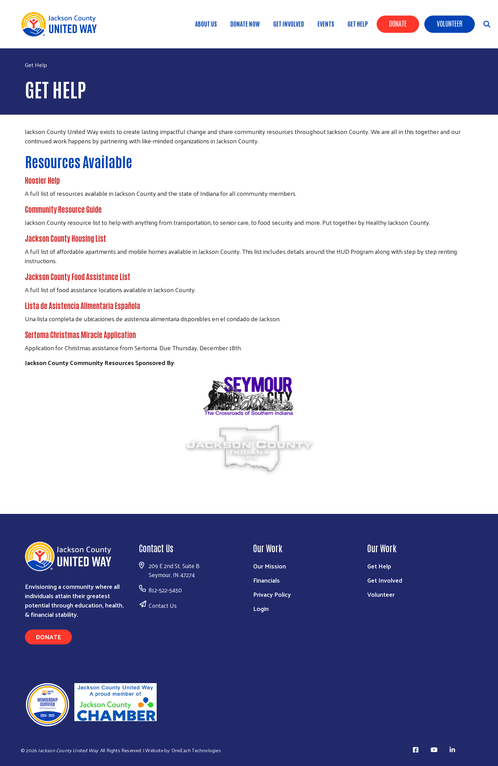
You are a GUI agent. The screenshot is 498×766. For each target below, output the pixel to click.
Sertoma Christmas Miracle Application (80, 334)
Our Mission (269, 566)
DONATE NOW (245, 23)
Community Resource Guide (63, 209)
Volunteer (449, 23)
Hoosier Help (42, 180)
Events (325, 23)
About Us (206, 23)
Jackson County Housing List (65, 238)
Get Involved (288, 23)
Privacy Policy (272, 594)
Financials (266, 580)
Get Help (358, 23)
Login (261, 608)
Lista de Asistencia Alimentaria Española (82, 305)
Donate (398, 23)
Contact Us (163, 605)
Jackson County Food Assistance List (77, 276)
